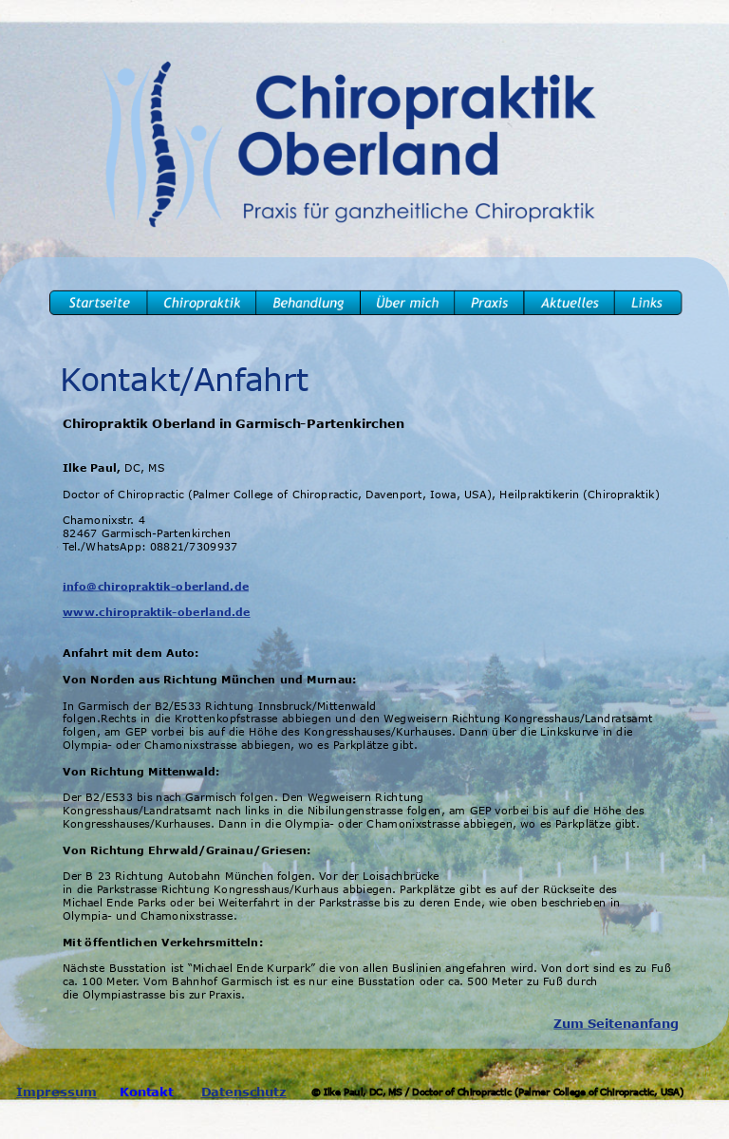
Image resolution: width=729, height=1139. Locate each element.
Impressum (56, 1092)
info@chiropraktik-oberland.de (156, 585)
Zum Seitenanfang (616, 1024)
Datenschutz (244, 1092)
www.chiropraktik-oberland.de (157, 612)
